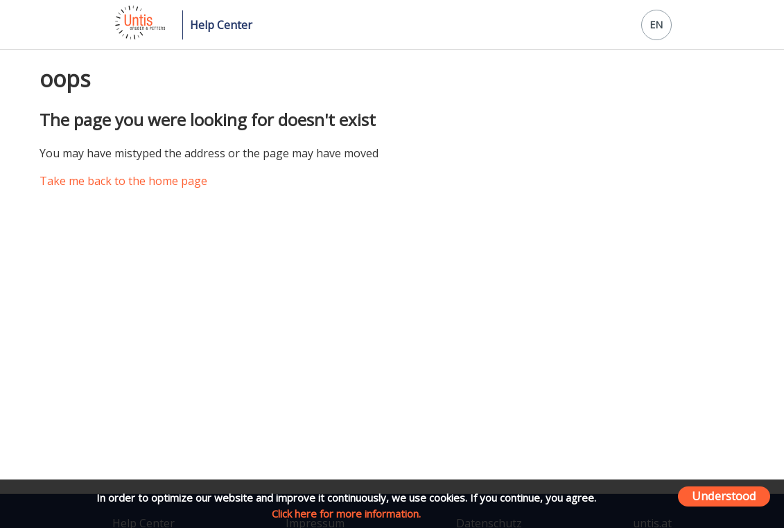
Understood (724, 496)
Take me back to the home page (123, 180)
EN (656, 24)
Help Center (221, 25)
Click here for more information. (346, 513)
